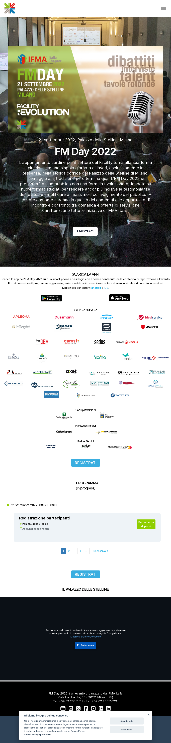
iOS (106, 287)
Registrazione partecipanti (44, 518)
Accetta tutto (126, 721)
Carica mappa (85, 645)
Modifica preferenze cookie (85, 636)
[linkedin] (108, 708)
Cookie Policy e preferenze (37, 734)
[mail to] (70, 708)
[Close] (148, 714)
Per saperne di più (146, 524)
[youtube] (93, 708)
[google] (63, 708)
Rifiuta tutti (126, 729)
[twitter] (78, 708)
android (96, 287)
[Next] (99, 551)
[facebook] (85, 708)
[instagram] (100, 708)
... (86, 551)
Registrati (85, 231)
